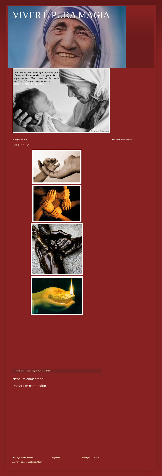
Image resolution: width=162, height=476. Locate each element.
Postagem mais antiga (91, 457)
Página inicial (57, 457)
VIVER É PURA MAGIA (61, 15)
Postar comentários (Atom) (31, 462)
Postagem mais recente (23, 457)
